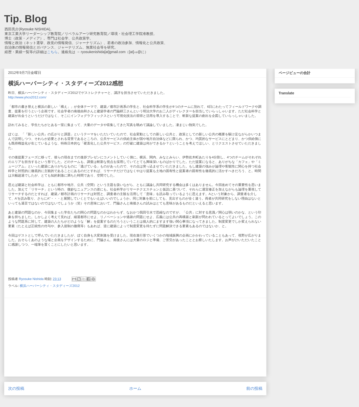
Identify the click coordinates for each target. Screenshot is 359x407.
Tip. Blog (25, 18)
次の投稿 (16, 388)
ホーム (135, 388)
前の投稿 (254, 388)
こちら (52, 52)
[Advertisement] (135, 337)
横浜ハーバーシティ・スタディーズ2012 (50, 286)
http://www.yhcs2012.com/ (27, 97)
